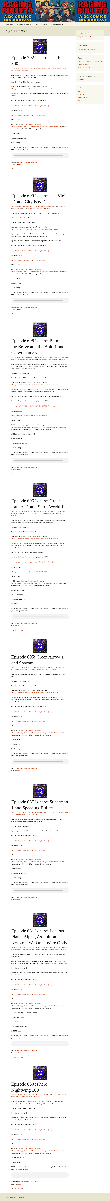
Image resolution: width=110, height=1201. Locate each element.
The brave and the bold (44, 359)
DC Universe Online (25, 359)
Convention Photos (41, 24)
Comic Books (39, 68)
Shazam (39, 669)
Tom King (54, 359)
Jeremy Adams (42, 513)
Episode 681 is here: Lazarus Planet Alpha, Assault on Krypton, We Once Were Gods (39, 936)
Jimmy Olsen (64, 812)
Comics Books (45, 206)
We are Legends (37, 208)
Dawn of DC (46, 68)
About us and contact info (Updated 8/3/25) (18, 24)
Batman (37, 357)
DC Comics (53, 68)
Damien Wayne (53, 947)
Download (34, 162)
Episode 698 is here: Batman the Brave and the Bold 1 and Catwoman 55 (38, 346)
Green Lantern (27, 513)
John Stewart (51, 513)
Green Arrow (15, 669)
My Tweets (81, 79)
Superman (34, 359)
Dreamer (19, 949)
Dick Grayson (15, 1096)
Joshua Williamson (24, 669)
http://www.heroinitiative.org (33, 124)
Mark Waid (33, 669)
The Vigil (29, 208)
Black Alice (46, 947)
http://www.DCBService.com (32, 127)
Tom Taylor (29, 1096)
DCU (12, 70)
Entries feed (81, 94)
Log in (79, 91)
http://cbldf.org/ (16, 127)
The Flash (17, 70)
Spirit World (59, 513)
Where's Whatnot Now (57, 24)
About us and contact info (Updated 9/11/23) (35, 105)
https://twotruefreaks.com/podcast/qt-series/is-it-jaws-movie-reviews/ (34, 89)
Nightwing (22, 1096)
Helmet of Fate (27, 949)
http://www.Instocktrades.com (52, 127)
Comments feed (82, 97)
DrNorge (25, 70)
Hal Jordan (34, 513)
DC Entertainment (62, 68)
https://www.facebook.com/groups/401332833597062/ (29, 115)
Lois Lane (25, 814)
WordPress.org (82, 100)
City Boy (38, 206)
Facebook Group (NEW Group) (86, 49)
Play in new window (23, 162)
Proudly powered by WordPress (15, 1197)
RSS (19, 164)
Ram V (24, 208)
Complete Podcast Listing (85, 37)
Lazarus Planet (43, 949)
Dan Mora (49, 357)
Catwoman (43, 357)
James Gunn (35, 949)
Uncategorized (28, 68)
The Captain (45, 669)
